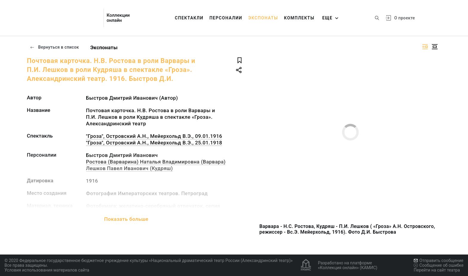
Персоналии (226, 18)
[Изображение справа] (425, 46)
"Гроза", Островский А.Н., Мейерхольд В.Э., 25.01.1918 (154, 143)
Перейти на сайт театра (437, 270)
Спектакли (189, 18)
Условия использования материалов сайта (46, 270)
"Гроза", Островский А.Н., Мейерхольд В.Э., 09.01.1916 (154, 136)
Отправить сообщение (438, 260)
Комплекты (299, 18)
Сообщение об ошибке (439, 265)
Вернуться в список (54, 47)
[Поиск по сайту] (377, 18)
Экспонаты (263, 18)
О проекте (404, 18)
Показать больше (126, 219)
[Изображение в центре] (434, 46)
